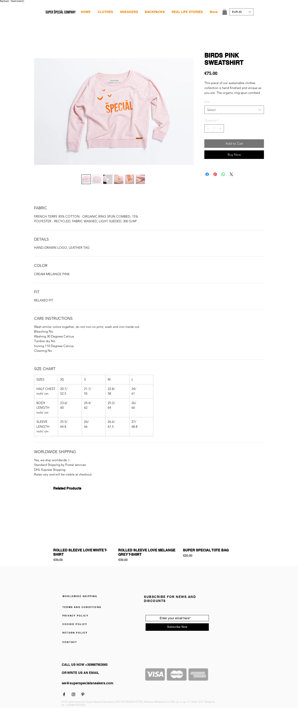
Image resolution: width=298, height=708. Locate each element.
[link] (224, 12)
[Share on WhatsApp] (223, 174)
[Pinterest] (82, 694)
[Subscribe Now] (177, 627)
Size (207, 102)
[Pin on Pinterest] (215, 174)
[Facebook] (64, 694)
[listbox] (241, 11)
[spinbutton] (214, 128)
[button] (105, 12)
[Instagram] (73, 694)
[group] (149, 530)
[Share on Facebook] (207, 174)
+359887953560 (75, 705)
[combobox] (234, 110)
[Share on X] (231, 174)
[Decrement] (208, 128)
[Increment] (221, 128)
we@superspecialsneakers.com (87, 683)
